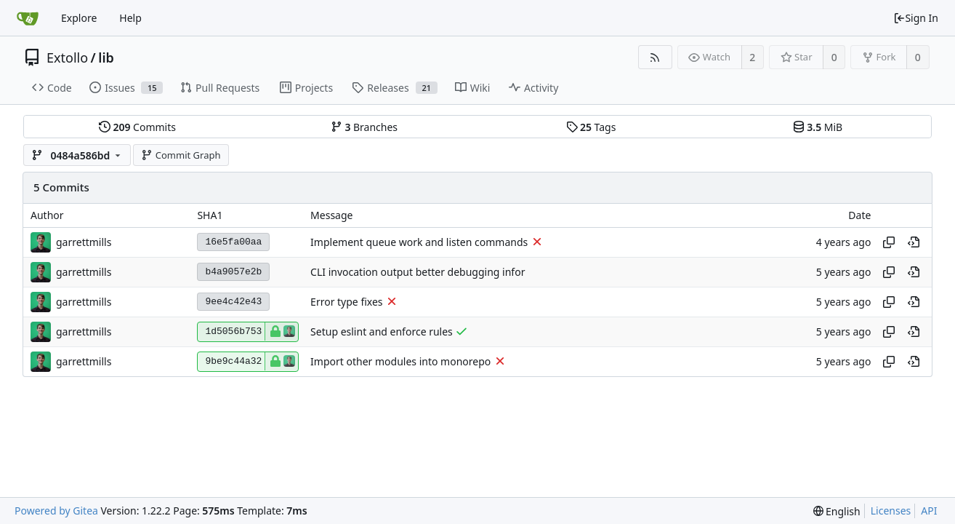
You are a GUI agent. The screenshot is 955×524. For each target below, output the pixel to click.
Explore (79, 18)
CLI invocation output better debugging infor (417, 272)
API (929, 510)
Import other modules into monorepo (400, 361)
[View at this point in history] (913, 242)
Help (130, 18)
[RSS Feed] (655, 57)
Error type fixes (346, 302)
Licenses (891, 510)
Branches (364, 127)
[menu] (837, 511)
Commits (137, 127)
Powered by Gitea (56, 510)
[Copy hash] (889, 242)
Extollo (67, 57)
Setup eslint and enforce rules (381, 331)
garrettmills (83, 242)
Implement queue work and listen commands (419, 242)
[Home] (27, 18)
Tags (591, 127)
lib (105, 57)
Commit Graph (180, 155)
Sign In (915, 18)
